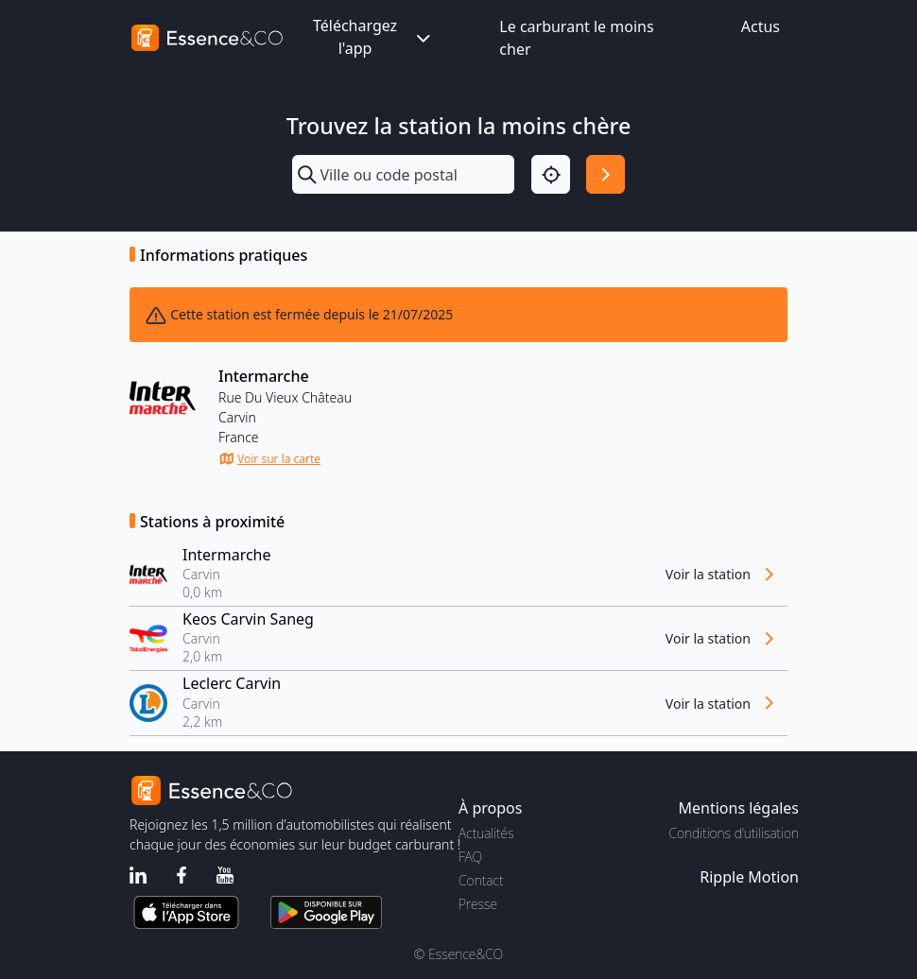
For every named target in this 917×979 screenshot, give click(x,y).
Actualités (486, 833)
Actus (760, 26)
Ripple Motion (749, 877)
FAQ (470, 857)
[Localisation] (550, 174)
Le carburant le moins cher (576, 38)
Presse (477, 904)
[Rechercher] (605, 174)
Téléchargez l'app (373, 37)
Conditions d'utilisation (733, 833)
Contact (480, 880)
